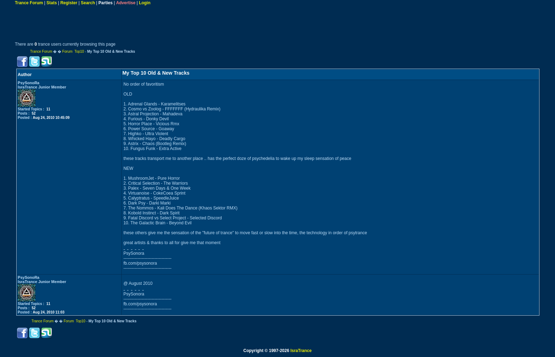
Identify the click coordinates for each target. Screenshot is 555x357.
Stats (51, 2)
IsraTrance (300, 350)
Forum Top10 (73, 51)
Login (144, 2)
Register (68, 2)
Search (88, 2)
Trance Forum (29, 2)
